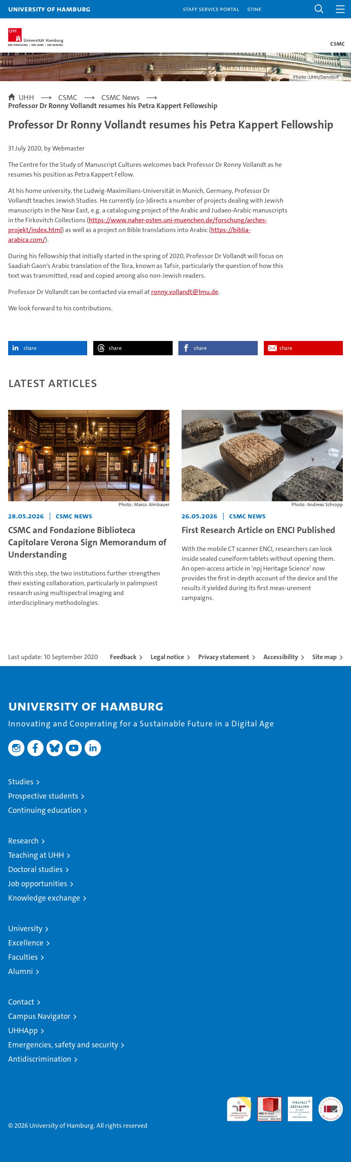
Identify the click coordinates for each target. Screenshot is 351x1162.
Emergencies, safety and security (63, 1045)
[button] (319, 9)
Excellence (26, 943)
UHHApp (23, 1030)
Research (23, 841)
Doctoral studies (35, 869)
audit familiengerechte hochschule (239, 1109)
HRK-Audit (295, 1105)
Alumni (20, 971)
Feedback (123, 657)
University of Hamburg (49, 9)
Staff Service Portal (211, 8)
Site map (324, 657)
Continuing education (44, 810)
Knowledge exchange (44, 898)
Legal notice (167, 657)
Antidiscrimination (39, 1059)
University (25, 928)
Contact (21, 1002)
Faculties (23, 957)
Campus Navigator (39, 1016)
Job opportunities (37, 884)
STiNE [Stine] (254, 8)
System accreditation (330, 1105)
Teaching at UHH (36, 855)
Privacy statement (223, 657)
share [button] (30, 348)
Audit (265, 1101)
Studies (20, 782)
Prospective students (43, 796)
